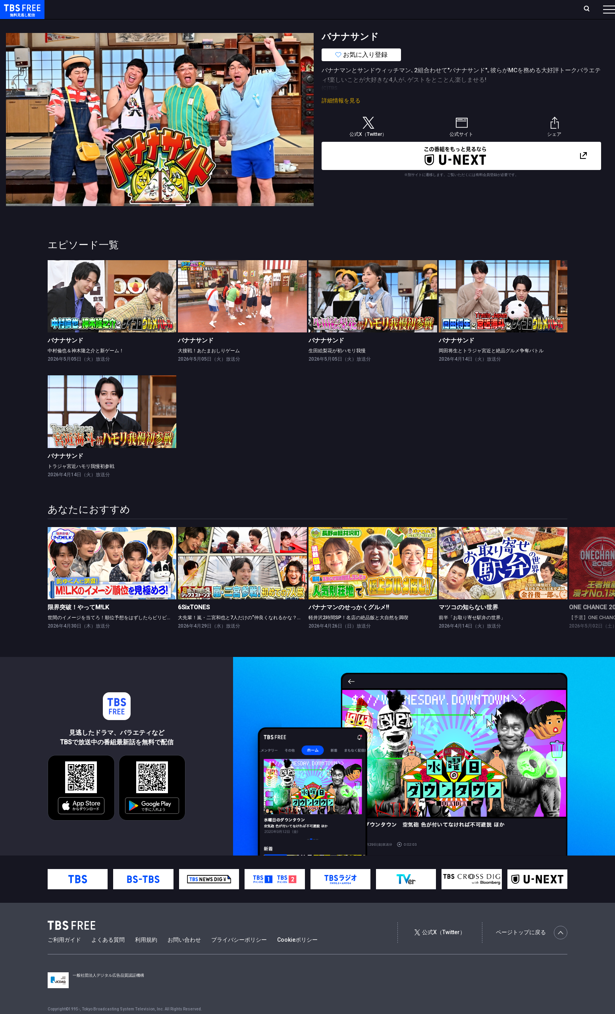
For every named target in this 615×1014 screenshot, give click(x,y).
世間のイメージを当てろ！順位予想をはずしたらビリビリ (110, 633)
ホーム (89, 9)
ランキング (150, 9)
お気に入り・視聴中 (236, 9)
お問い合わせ (184, 955)
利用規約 (146, 955)
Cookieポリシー (297, 955)
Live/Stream (187, 9)
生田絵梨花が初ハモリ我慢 (337, 366)
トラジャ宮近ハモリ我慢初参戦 (81, 482)
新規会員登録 (500, 9)
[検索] (534, 9)
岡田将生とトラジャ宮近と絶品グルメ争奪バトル (491, 366)
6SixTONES (194, 623)
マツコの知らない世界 (468, 623)
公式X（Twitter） (439, 948)
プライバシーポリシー (239, 955)
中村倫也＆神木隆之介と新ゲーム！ (86, 366)
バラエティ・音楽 (198, 25)
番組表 (590, 9)
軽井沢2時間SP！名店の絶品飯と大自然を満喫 (358, 633)
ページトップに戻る (531, 948)
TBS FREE (21, 14)
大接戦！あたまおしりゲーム (209, 366)
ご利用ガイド (64, 955)
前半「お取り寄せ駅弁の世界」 (472, 633)
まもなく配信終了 (122, 25)
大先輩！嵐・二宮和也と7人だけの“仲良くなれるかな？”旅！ (243, 633)
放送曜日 (117, 9)
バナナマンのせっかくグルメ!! (348, 623)
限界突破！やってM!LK (78, 623)
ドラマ (160, 25)
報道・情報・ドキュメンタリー (262, 25)
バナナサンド (65, 356)
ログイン (460, 9)
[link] (112, 312)
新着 (86, 25)
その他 (315, 25)
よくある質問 (108, 955)
